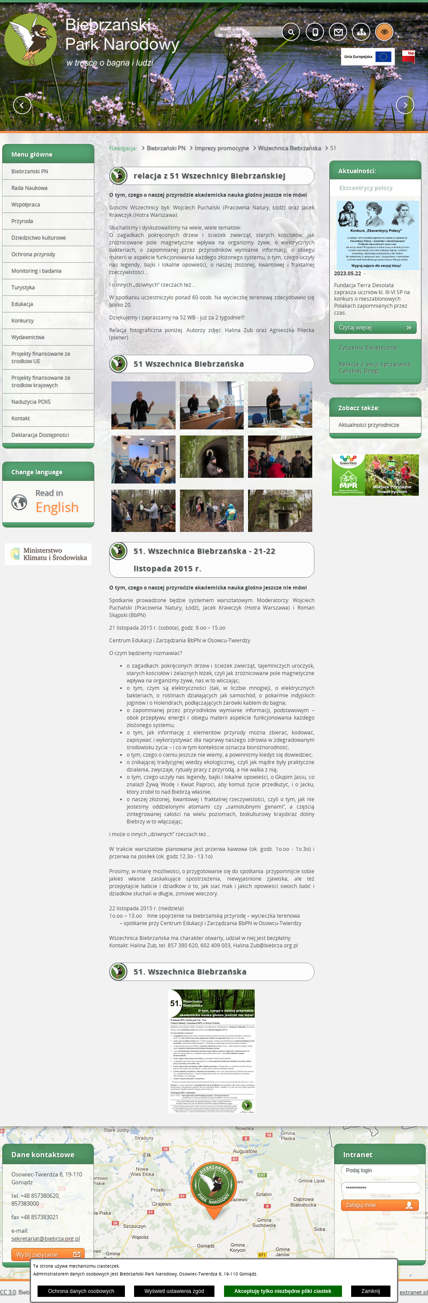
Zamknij (371, 1291)
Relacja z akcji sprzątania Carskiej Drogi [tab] (372, 367)
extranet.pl (414, 1292)
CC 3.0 (8, 1292)
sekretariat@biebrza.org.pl (45, 1238)
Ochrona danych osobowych (81, 1291)
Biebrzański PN (166, 148)
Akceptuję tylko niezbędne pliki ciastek (283, 1291)
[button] (22, 105)
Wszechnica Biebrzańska (289, 148)
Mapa (214, 1192)
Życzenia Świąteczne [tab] (365, 347)
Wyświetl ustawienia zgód (174, 1291)
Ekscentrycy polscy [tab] (362, 187)
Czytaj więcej (355, 327)
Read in (57, 501)
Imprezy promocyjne (222, 148)
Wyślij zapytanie (37, 1254)
